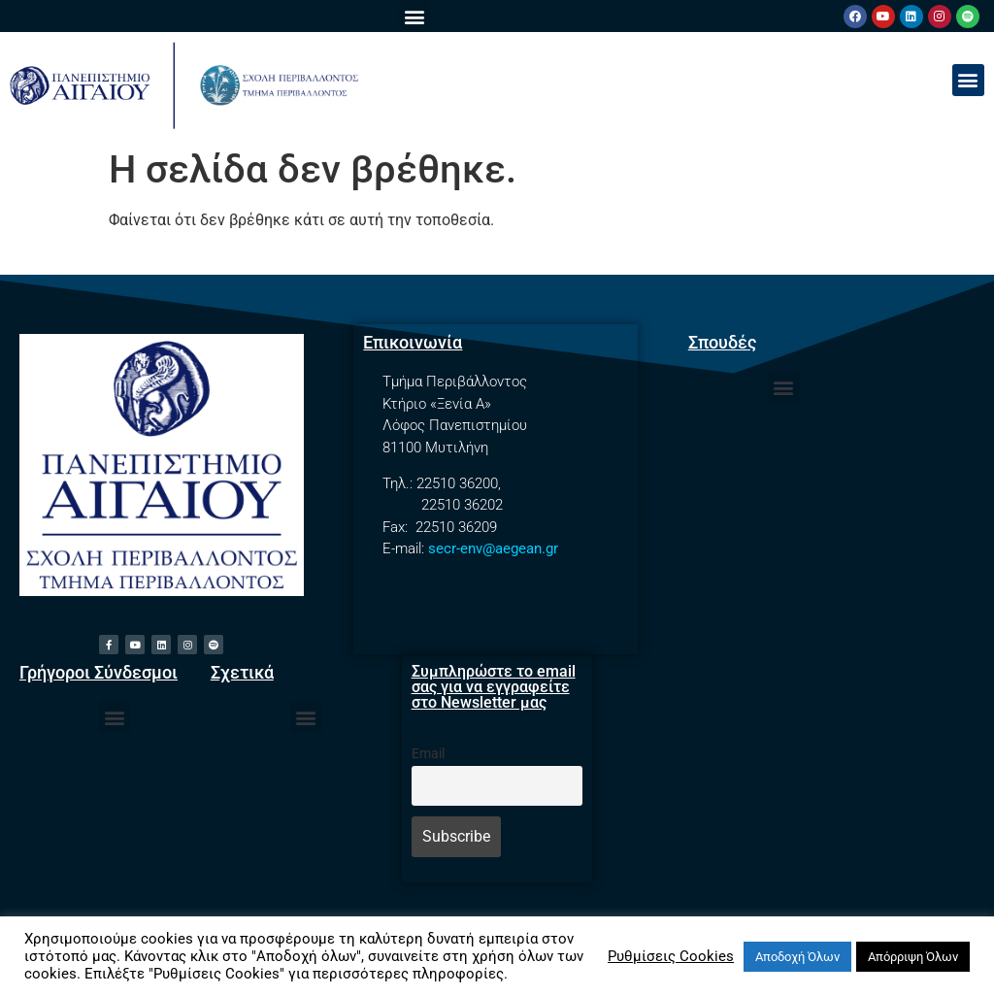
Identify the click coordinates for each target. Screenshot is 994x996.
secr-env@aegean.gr (493, 548)
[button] (414, 16)
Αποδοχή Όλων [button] (797, 956)
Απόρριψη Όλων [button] (913, 956)
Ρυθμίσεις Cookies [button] (671, 956)
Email (428, 754)
